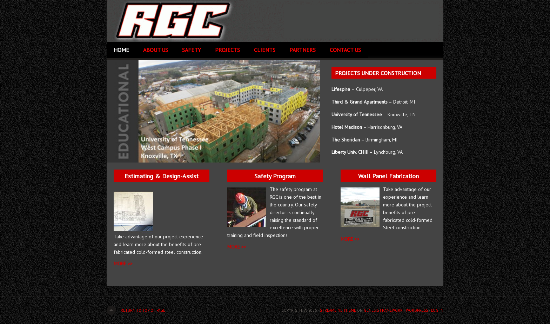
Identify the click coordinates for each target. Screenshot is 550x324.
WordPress (417, 310)
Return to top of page (143, 310)
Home (121, 49)
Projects (227, 49)
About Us (155, 49)
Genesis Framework (383, 310)
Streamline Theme (338, 310)
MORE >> (123, 263)
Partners (302, 49)
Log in (437, 310)
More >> (236, 247)
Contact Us (345, 49)
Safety (191, 49)
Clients (264, 49)
